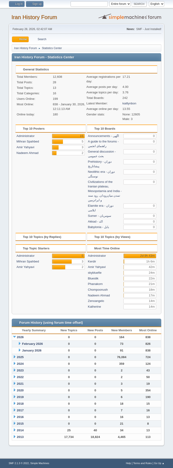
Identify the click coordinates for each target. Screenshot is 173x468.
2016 (20, 417)
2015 (20, 423)
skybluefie (95, 272)
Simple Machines (39, 463)
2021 (20, 383)
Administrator (26, 136)
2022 (20, 377)
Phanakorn (95, 284)
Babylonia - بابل (98, 227)
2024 (20, 363)
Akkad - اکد (95, 221)
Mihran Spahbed (28, 141)
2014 (20, 430)
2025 (20, 357)
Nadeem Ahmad (28, 153)
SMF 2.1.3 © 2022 (19, 463)
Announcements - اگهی (103, 136)
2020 (20, 390)
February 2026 (32, 343)
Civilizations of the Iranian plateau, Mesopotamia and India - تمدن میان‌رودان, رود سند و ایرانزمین (105, 191)
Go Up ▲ (159, 463)
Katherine (94, 306)
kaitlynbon (129, 103)
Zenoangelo (96, 301)
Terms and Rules (142, 463)
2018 (20, 403)
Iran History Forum (34, 17)
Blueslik (93, 278)
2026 (20, 337)
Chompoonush (98, 289)
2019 (20, 397)
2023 (20, 370)
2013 (20, 437)
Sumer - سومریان (99, 215)
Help (128, 463)
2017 (20, 410)
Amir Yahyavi (25, 147)
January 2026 (31, 350)
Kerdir (92, 261)
